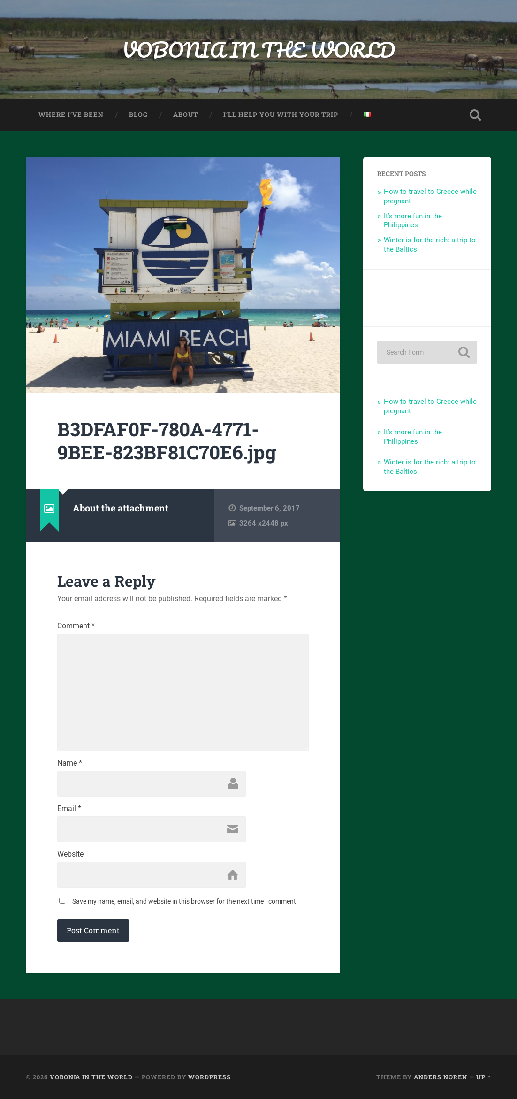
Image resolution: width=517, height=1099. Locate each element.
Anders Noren (440, 1077)
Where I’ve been (71, 114)
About (185, 114)
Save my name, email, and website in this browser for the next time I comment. (185, 901)
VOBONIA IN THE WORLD (258, 49)
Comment (76, 626)
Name (69, 763)
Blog (138, 114)
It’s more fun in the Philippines (413, 221)
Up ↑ (483, 1077)
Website (70, 854)
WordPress (209, 1077)
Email (69, 809)
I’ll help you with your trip (280, 114)
